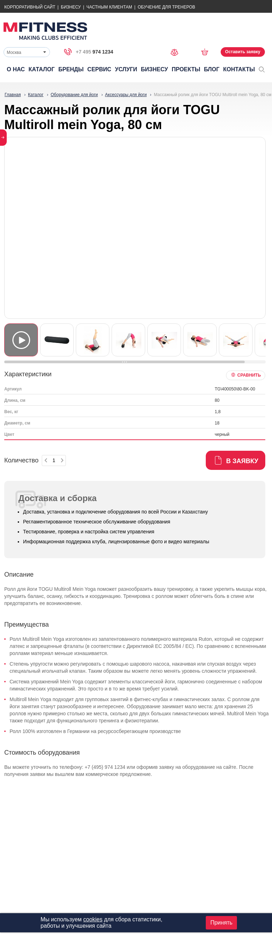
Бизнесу (71, 7)
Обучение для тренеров (166, 7)
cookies (92, 919)
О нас (16, 69)
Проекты (186, 69)
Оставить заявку (242, 51)
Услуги (126, 69)
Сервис (99, 69)
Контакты (239, 69)
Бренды (71, 69)
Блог (212, 69)
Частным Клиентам (109, 7)
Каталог (42, 69)
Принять (221, 923)
